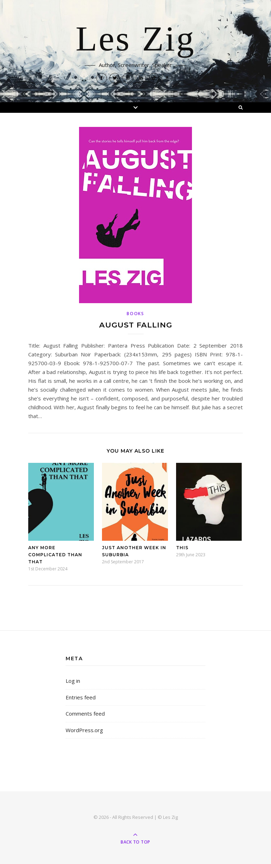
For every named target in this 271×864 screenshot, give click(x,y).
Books (135, 314)
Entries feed (81, 697)
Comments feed (85, 713)
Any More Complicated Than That (55, 554)
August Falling (135, 324)
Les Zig (135, 39)
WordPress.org (84, 730)
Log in (73, 680)
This (182, 547)
